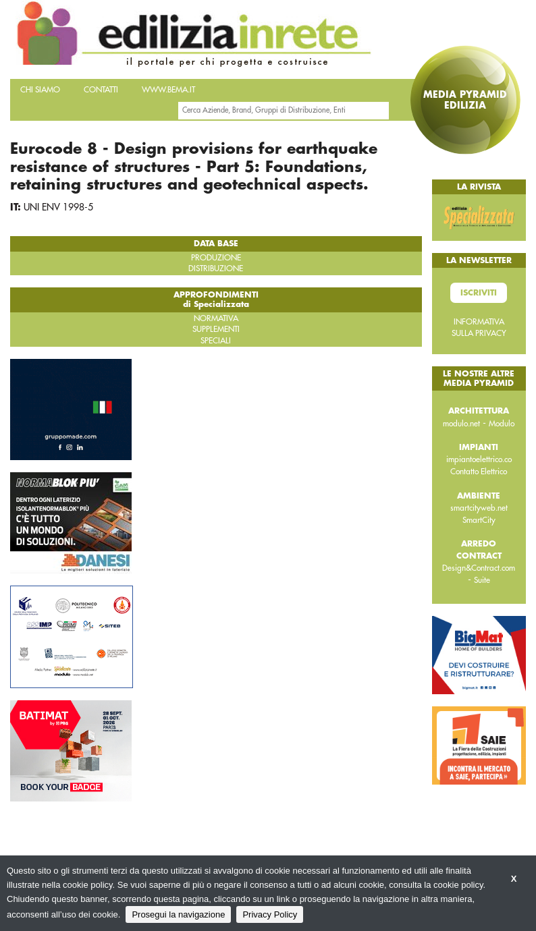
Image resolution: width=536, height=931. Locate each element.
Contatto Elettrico (478, 472)
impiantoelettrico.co (479, 459)
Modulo (501, 424)
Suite (482, 580)
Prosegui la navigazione (178, 914)
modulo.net (461, 424)
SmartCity (478, 520)
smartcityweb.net (479, 508)
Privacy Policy (269, 914)
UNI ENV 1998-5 (58, 207)
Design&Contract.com (478, 568)
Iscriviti (478, 293)
